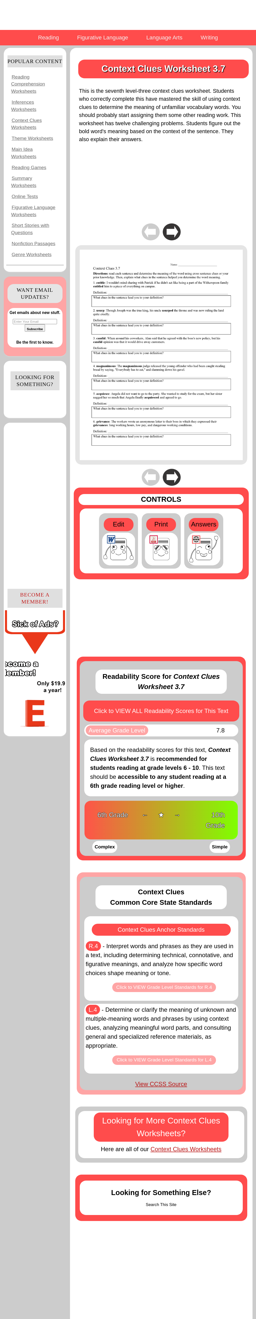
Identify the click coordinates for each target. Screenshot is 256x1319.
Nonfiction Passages (34, 243)
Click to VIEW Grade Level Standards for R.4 (164, 987)
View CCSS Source (161, 1084)
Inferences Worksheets (23, 106)
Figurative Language (102, 37)
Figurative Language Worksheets (33, 211)
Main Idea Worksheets (23, 153)
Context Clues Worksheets (26, 124)
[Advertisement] (35, 505)
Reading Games (29, 167)
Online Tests (25, 196)
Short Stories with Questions (30, 229)
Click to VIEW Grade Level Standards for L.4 (164, 1059)
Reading (48, 37)
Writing (209, 37)
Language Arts (164, 37)
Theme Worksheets (32, 138)
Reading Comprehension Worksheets (28, 84)
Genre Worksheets (32, 254)
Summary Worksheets (23, 182)
